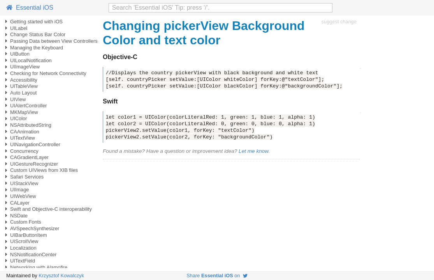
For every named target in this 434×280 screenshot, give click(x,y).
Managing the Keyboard (36, 48)
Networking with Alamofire (38, 267)
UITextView (22, 138)
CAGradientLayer (29, 157)
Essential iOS (29, 7)
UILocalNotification (31, 60)
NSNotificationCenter (33, 254)
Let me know (253, 151)
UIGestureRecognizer (34, 164)
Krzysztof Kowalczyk (61, 275)
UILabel (18, 28)
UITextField (22, 261)
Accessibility (23, 80)
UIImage (19, 189)
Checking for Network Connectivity (48, 73)
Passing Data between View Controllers (54, 41)
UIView (18, 99)
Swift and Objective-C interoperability (51, 209)
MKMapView (24, 112)
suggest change (339, 21)
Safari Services (27, 177)
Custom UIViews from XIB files (44, 170)
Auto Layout (23, 93)
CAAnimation (24, 132)
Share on (216, 275)
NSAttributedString (30, 125)
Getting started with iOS (36, 21)
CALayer (20, 203)
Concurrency (24, 151)
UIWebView (23, 196)
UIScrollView (24, 241)
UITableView (24, 86)
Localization (23, 248)
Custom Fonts (25, 222)
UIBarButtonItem (28, 235)
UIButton (20, 54)
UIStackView (24, 183)
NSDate (19, 216)
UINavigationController (35, 144)
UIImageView (25, 67)
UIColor (18, 118)
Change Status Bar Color (37, 34)
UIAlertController (28, 105)
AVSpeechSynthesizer (34, 228)
